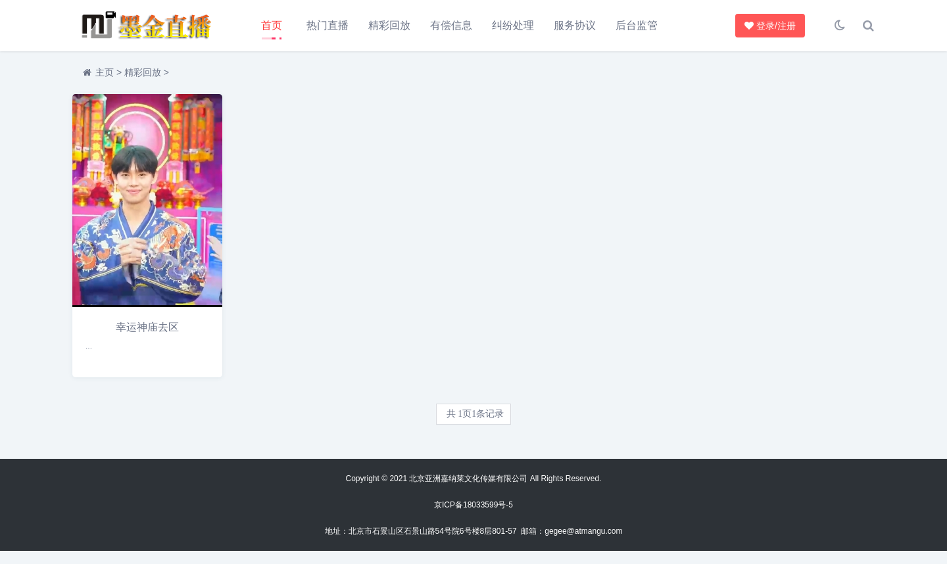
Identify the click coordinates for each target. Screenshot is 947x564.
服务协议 (575, 25)
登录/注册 (771, 25)
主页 (104, 72)
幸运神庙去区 (147, 327)
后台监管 (637, 25)
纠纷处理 (513, 25)
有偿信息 (451, 25)
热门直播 (327, 25)
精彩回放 (389, 25)
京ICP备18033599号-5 (473, 504)
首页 (271, 25)
